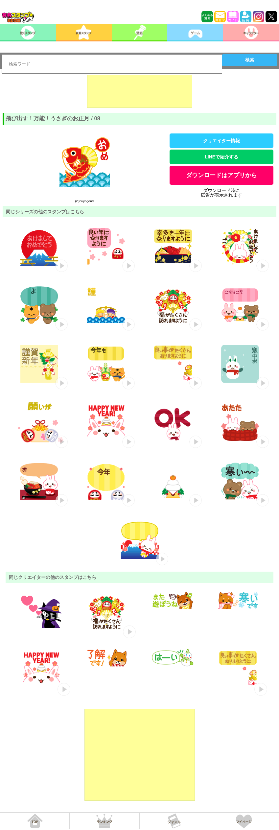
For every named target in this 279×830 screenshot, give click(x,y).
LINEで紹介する (221, 156)
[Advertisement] (139, 91)
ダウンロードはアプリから (221, 175)
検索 (249, 59)
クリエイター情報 (221, 140)
